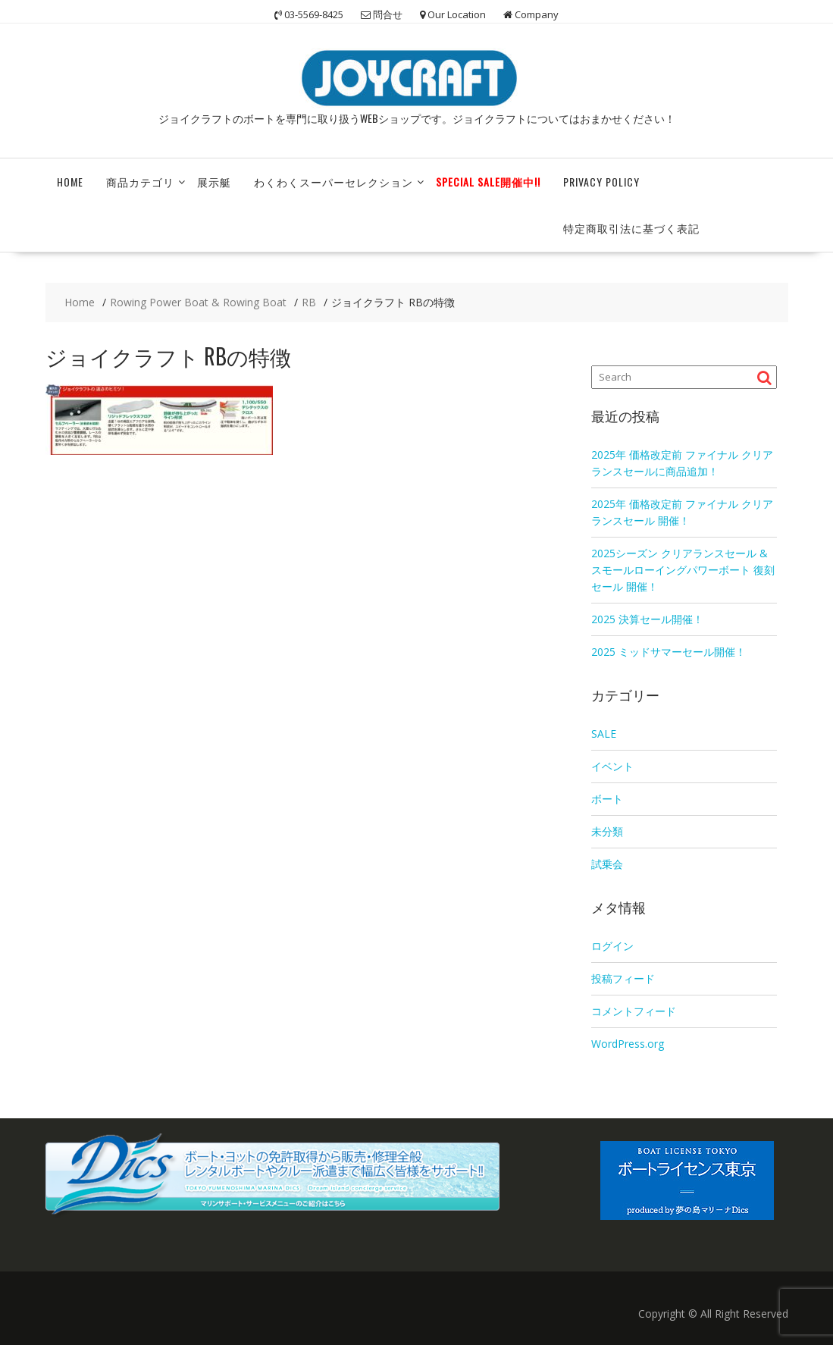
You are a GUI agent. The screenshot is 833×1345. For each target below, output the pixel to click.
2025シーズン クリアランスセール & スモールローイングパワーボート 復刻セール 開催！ (683, 570)
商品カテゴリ (140, 182)
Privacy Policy (601, 182)
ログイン (612, 946)
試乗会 (607, 864)
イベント (612, 766)
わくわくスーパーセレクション (333, 182)
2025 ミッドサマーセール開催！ (668, 651)
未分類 (607, 831)
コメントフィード (633, 1011)
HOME (70, 182)
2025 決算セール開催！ (647, 619)
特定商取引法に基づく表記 (631, 228)
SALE (603, 733)
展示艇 (214, 182)
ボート (607, 799)
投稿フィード (623, 978)
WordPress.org (627, 1043)
